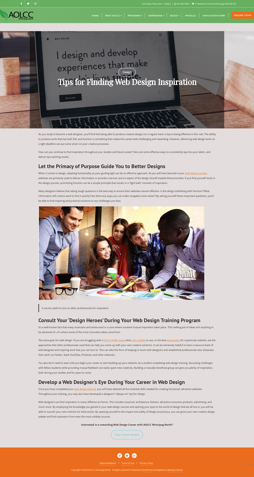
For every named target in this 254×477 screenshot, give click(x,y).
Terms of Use (128, 463)
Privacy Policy (146, 463)
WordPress (147, 469)
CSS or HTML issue (114, 340)
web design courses (196, 173)
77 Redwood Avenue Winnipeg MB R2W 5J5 (214, 3)
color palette (139, 340)
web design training (85, 389)
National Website (107, 463)
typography (173, 340)
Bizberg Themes (175, 469)
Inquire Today (242, 15)
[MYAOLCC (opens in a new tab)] (190, 15)
